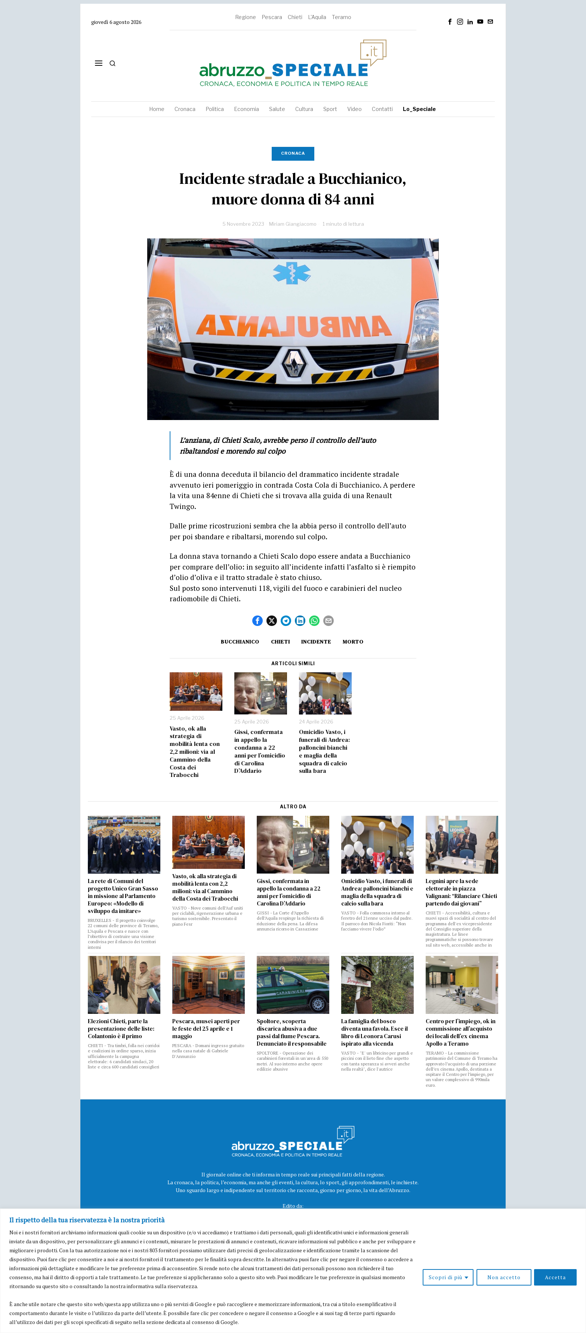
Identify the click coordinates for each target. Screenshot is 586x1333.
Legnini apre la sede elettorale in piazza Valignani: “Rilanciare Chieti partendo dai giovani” (461, 892)
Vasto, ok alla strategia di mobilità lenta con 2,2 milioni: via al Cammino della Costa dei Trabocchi (195, 752)
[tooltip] (449, 21)
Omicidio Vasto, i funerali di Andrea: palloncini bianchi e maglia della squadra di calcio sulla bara (324, 751)
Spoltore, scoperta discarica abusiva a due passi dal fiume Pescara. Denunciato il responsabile (292, 1032)
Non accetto (503, 1277)
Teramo (342, 17)
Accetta (555, 1277)
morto (353, 641)
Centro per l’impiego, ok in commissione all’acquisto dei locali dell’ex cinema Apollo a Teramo (461, 1032)
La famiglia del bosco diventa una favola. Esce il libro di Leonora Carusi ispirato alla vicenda (374, 1032)
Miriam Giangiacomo (293, 224)
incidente (316, 641)
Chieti (295, 17)
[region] (293, 1271)
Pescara (271, 17)
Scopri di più (445, 1277)
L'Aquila (317, 17)
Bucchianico (239, 641)
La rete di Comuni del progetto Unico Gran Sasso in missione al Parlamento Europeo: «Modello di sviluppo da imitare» (123, 896)
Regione (245, 17)
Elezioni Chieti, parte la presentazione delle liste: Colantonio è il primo (121, 1029)
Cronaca (293, 153)
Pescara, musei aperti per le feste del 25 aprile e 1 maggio (206, 1029)
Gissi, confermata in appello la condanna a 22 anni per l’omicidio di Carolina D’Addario (259, 751)
